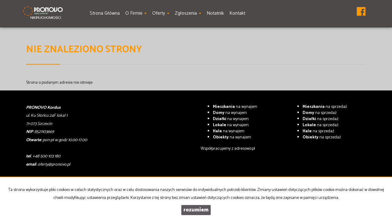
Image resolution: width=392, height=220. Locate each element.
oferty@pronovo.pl (54, 164)
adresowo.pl (244, 148)
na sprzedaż (325, 106)
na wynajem (235, 106)
